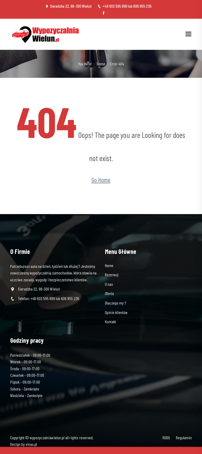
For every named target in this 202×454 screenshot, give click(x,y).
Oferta (109, 293)
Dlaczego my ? (115, 302)
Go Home (101, 179)
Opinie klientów (116, 312)
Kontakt (110, 321)
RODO (166, 437)
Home (101, 63)
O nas (109, 284)
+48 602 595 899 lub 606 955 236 (125, 6)
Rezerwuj (112, 274)
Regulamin (184, 437)
